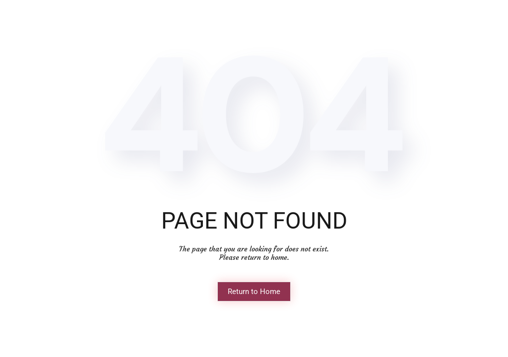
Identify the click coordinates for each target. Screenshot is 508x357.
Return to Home (254, 291)
